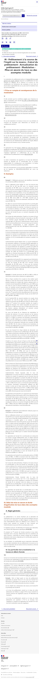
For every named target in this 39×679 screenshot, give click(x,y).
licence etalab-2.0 (29, 677)
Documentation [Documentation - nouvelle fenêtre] (4, 627)
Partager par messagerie (14, 42)
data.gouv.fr (4, 668)
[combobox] (12, 15)
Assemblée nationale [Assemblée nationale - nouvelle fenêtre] (5, 635)
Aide (2, 615)
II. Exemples (5, 51)
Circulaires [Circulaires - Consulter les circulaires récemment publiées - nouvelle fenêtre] (3, 639)
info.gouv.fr (4, 666)
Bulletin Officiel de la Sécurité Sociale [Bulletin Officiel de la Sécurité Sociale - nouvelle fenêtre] (8, 637)
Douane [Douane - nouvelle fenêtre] (2, 642)
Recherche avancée (32, 15)
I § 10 (27, 243)
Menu (37, 2)
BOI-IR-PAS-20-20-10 (29, 572)
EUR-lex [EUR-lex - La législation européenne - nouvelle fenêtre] (2, 644)
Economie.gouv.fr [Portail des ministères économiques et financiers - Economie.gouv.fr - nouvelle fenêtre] (4, 646)
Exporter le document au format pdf (2, 38)
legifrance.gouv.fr (24, 666)
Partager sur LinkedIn (10, 42)
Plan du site (23, 672)
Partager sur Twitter (6, 42)
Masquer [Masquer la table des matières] (6, 46)
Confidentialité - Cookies (31, 672)
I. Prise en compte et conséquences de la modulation (17, 49)
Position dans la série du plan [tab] (9, 26)
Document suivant (31, 56)
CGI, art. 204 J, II (30, 575)
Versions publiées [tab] (6, 30)
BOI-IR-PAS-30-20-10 (10, 115)
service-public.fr (14, 666)
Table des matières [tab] (6, 23)
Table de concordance (5, 625)
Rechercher (23, 15)
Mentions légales (16, 672)
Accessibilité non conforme (6, 672)
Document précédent (9, 56)
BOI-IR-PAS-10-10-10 (31, 108)
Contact (2, 617)
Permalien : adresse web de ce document (10, 38)
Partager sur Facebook (2, 42)
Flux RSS (2, 623)
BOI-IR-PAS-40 (28, 154)
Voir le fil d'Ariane (4, 18)
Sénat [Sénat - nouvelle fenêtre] (2, 650)
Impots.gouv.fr (4, 648)
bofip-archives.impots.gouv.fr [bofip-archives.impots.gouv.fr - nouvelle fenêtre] (7, 630)
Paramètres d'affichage (7, 674)
